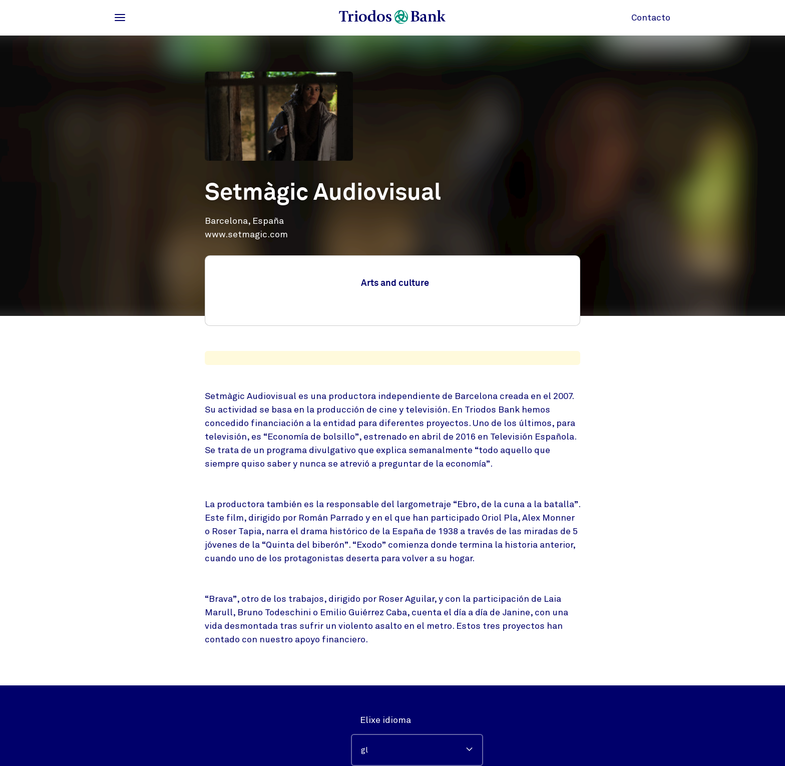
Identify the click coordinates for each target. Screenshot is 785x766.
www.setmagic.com (246, 234)
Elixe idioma (385, 719)
